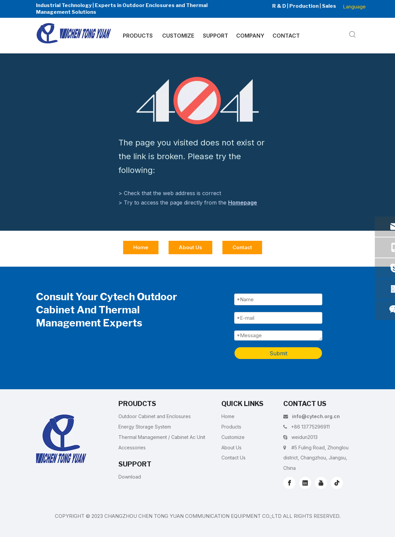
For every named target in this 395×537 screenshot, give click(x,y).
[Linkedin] (305, 483)
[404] (197, 100)
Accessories (132, 447)
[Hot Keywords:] (352, 34)
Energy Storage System (144, 427)
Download (129, 477)
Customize (233, 437)
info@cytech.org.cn (316, 416)
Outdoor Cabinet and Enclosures (154, 416)
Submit (278, 353)
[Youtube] (321, 483)
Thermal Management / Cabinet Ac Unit (161, 437)
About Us (190, 247)
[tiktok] (337, 483)
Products (231, 427)
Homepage (242, 202)
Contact (242, 247)
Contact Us (233, 457)
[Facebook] (289, 483)
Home (140, 247)
